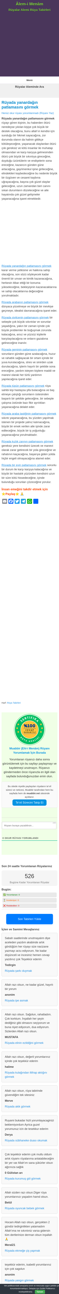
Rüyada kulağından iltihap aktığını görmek (26, 1074)
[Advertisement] (29, 45)
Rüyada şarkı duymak (18, 970)
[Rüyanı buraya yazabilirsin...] (29, 825)
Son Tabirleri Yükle (29, 919)
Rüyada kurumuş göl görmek (23, 1178)
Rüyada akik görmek (17, 1106)
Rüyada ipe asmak (16, 1000)
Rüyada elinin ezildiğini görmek (24, 1042)
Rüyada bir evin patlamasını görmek (24, 465)
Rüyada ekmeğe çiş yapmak (22, 1250)
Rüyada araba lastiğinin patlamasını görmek (29, 413)
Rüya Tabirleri (14, 703)
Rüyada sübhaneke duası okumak (26, 1140)
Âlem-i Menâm (29, 4)
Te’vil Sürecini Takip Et (29, 802)
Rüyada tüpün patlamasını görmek (23, 385)
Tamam (40, 1292)
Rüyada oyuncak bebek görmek (24, 1208)
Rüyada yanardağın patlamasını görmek (26, 266)
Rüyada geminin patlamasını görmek (24, 349)
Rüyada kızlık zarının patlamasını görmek (27, 441)
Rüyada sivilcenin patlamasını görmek (25, 317)
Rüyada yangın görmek (19, 1280)
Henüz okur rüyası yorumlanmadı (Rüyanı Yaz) (28, 113)
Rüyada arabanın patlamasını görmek (25, 302)
